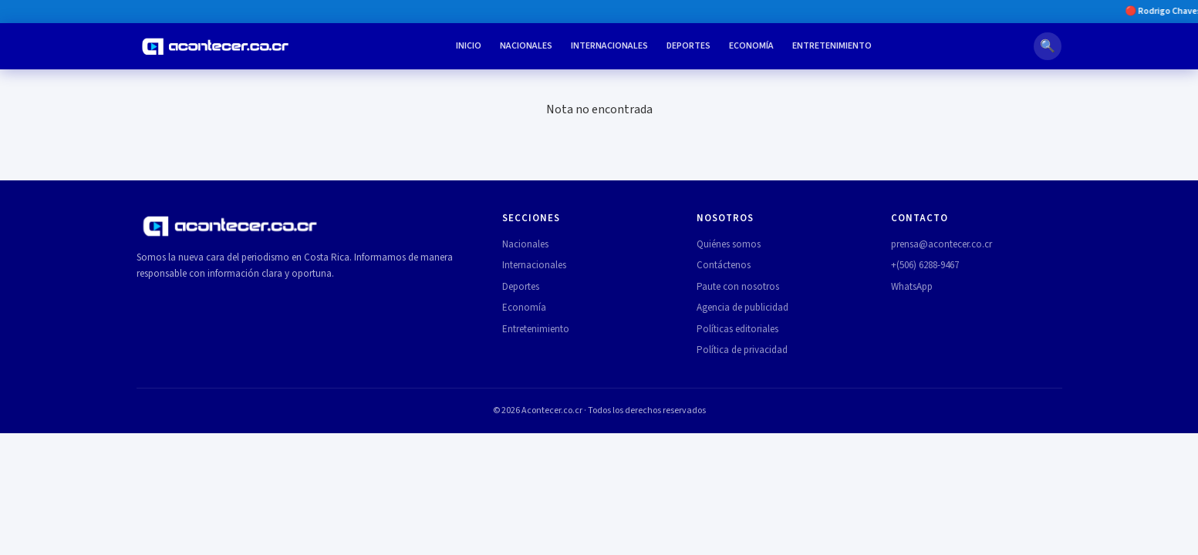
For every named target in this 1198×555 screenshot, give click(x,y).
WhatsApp (912, 287)
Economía (751, 45)
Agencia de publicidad (742, 307)
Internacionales (609, 45)
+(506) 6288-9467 (925, 265)
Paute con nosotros (738, 287)
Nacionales (526, 45)
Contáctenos (724, 265)
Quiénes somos (729, 244)
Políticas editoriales (737, 329)
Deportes (688, 45)
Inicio (468, 45)
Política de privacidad (742, 350)
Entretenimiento (832, 45)
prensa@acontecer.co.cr (941, 244)
